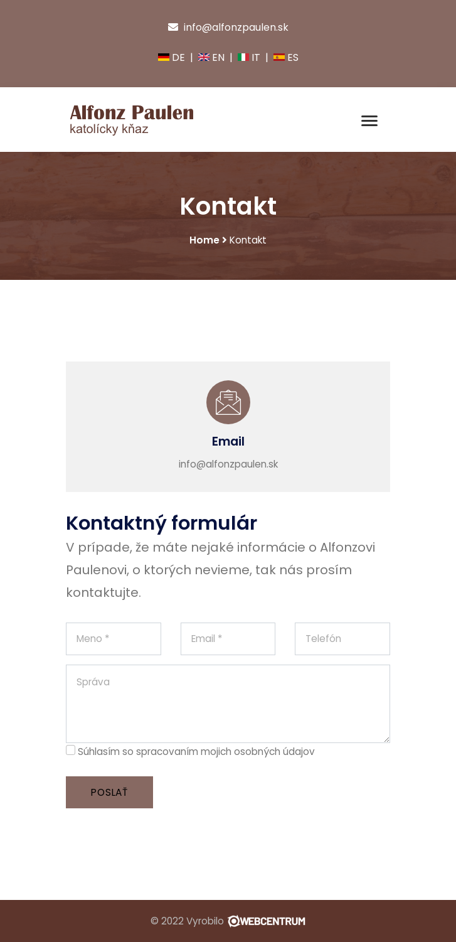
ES (286, 57)
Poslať (109, 792)
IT (249, 57)
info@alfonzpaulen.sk (228, 27)
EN (211, 57)
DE (171, 57)
